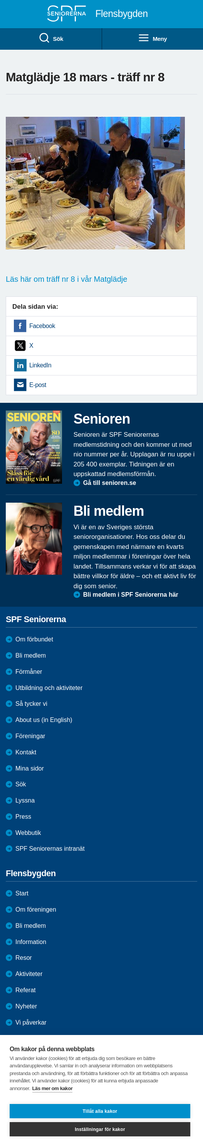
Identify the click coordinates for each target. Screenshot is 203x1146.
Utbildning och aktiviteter (48, 688)
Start (22, 893)
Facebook (42, 326)
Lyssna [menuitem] (25, 800)
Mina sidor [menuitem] (29, 768)
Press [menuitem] (23, 816)
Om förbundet (34, 639)
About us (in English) (43, 720)
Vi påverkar (31, 1022)
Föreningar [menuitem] (30, 736)
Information (30, 942)
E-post (37, 385)
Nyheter (26, 1006)
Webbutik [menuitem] (28, 833)
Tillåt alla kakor (100, 1111)
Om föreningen (35, 909)
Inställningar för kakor (100, 1129)
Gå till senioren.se (109, 483)
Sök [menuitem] (51, 38)
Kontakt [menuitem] (25, 752)
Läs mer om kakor (52, 1088)
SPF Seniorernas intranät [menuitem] (50, 848)
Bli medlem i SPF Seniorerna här (130, 594)
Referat (25, 990)
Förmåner (28, 671)
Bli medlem (30, 655)
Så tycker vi (31, 703)
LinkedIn (40, 365)
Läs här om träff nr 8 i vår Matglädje (66, 279)
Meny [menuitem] (152, 38)
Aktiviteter (28, 974)
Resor (23, 957)
